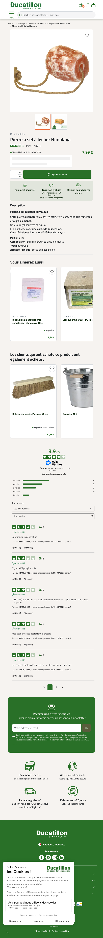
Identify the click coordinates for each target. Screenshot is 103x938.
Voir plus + (17, 744)
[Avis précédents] (44, 687)
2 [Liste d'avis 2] (56, 687)
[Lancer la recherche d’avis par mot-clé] (92, 516)
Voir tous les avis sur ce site (54, 474)
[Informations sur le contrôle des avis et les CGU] (69, 468)
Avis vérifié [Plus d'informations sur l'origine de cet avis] (20, 532)
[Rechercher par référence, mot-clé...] (56, 14)
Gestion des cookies (60, 931)
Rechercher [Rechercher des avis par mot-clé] (51, 516)
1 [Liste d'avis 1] (50, 687)
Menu (11, 15)
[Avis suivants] (62, 687)
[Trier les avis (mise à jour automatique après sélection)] (53, 508)
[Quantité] (16, 174)
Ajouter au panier (59, 174)
